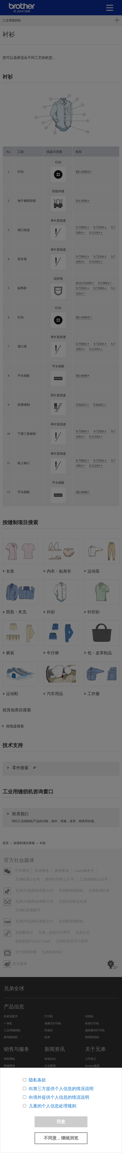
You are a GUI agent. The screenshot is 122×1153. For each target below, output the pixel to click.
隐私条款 (37, 1080)
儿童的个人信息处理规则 (52, 1106)
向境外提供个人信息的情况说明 (59, 1097)
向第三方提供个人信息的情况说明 (61, 1088)
